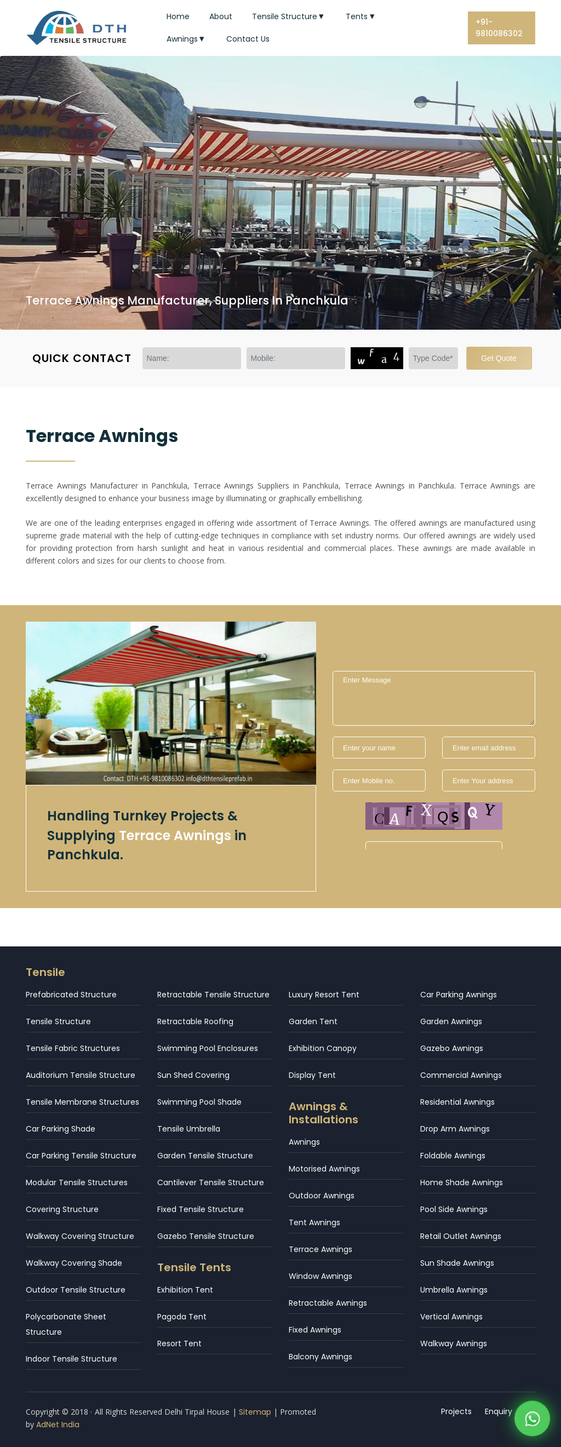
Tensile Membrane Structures (82, 1101)
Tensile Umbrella (188, 1128)
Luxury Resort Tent (324, 994)
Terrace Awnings (320, 1249)
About (220, 16)
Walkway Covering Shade (74, 1262)
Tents (361, 16)
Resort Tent (179, 1343)
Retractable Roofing (195, 1021)
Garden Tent (313, 1021)
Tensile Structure (289, 16)
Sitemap (255, 1411)
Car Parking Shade (60, 1128)
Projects (457, 1411)
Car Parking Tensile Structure (81, 1155)
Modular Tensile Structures (77, 1182)
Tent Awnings (314, 1222)
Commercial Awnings (461, 1075)
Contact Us (248, 38)
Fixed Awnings (315, 1329)
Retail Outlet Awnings (460, 1236)
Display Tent (312, 1075)
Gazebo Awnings (451, 1048)
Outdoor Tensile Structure (75, 1289)
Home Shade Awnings (461, 1182)
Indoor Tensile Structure (71, 1358)
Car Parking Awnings (458, 994)
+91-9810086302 (499, 27)
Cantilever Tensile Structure (210, 1182)
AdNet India (57, 1424)
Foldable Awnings (452, 1155)
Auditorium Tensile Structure (80, 1075)
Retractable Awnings (328, 1302)
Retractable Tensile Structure (213, 994)
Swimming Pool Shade (199, 1101)
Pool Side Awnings (454, 1209)
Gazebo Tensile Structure (205, 1236)
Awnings (187, 38)
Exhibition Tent (185, 1289)
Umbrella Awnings (454, 1289)
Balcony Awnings (320, 1356)
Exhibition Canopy (323, 1048)
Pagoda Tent (182, 1316)
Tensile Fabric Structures (73, 1048)
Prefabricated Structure (71, 994)
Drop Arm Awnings (455, 1128)
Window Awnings (320, 1276)
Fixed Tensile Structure (200, 1209)
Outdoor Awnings (321, 1195)
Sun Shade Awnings (457, 1262)
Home (178, 16)
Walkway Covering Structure (80, 1236)
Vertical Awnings (451, 1316)
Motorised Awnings (324, 1168)
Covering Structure (62, 1209)
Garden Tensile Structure (205, 1155)
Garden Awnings (451, 1021)
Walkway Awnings (453, 1343)
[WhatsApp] (532, 1407)
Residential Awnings (457, 1101)
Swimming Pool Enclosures (207, 1048)
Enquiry (499, 1411)
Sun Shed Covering (193, 1075)
